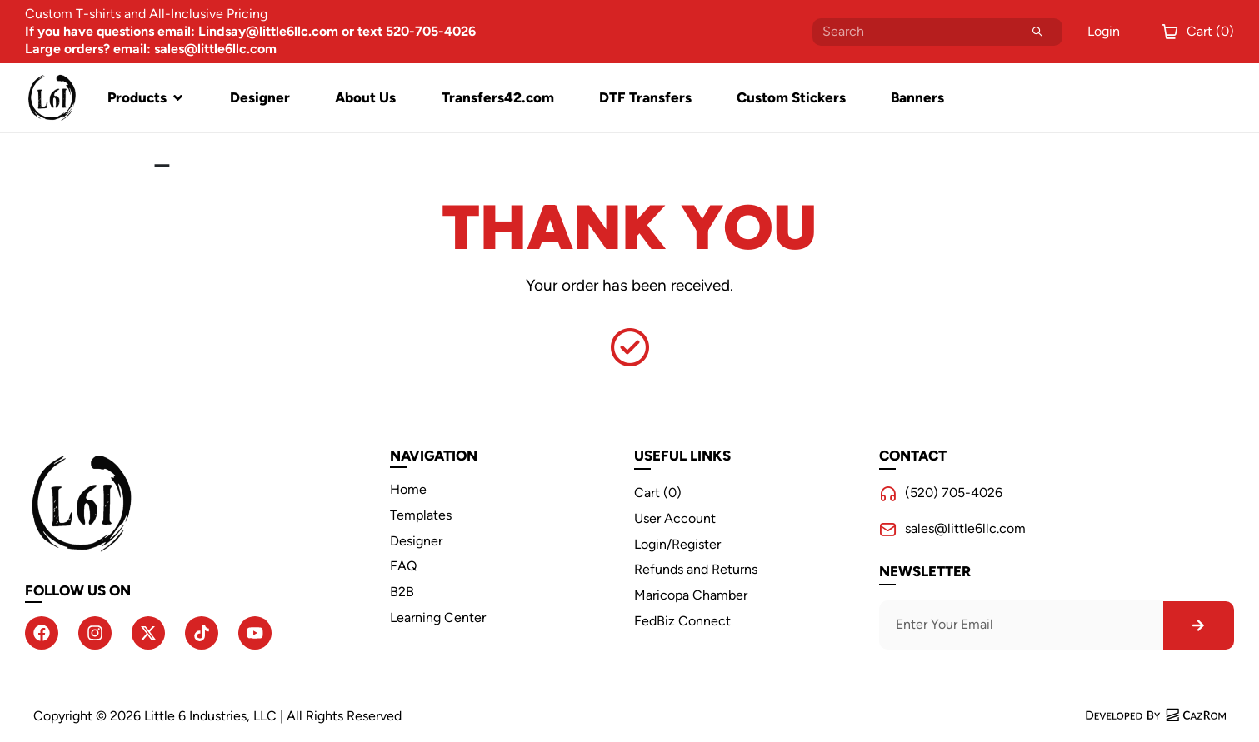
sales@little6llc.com (965, 528)
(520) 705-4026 (953, 492)
